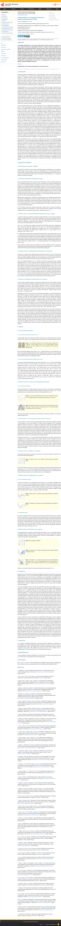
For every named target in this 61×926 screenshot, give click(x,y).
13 (59, 105)
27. (18, 830)
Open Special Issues (5, 36)
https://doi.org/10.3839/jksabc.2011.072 (25, 874)
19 (60, 118)
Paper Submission (5, 23)
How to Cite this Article (53, 19)
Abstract (50, 12)
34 (21, 323)
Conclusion (3, 55)
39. (18, 899)
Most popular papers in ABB (7, 28)
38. (18, 893)
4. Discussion (21, 571)
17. (18, 771)
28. (18, 836)
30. (18, 848)
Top (2, 43)
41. (18, 914)
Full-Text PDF (51, 13)
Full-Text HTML (52, 15)
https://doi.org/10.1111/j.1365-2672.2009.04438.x (40, 759)
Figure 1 (39, 351)
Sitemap (32, 921)
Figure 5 (31, 488)
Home (4, 9)
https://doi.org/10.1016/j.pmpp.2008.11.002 (34, 690)
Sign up (41, 924)
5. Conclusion (21, 640)
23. (18, 806)
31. (18, 852)
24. (18, 811)
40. (18, 906)
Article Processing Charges (6, 22)
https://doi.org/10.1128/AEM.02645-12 (35, 896)
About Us (48, 9)
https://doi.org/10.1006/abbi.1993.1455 (46, 909)
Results (2, 51)
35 (26, 575)
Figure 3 (56, 390)
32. (18, 857)
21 (54, 133)
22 (23, 140)
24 (25, 144)
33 (55, 306)
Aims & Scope (4, 17)
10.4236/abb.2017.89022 (22, 15)
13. (18, 744)
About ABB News (5, 31)
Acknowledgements (23, 652)
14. (18, 750)
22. (18, 800)
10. (18, 725)
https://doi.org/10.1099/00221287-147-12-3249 (44, 865)
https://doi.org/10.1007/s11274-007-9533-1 (36, 833)
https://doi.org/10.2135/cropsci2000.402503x (44, 858)
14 (21, 108)
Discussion (3, 53)
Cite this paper (22, 659)
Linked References (52, 18)
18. (18, 776)
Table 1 (29, 437)
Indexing (3, 14)
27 (45, 226)
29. (18, 842)
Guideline (3, 20)
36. (18, 883)
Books (22, 9)
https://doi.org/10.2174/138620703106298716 (26, 698)
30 (26, 262)
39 (59, 608)
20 (39, 127)
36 (50, 581)
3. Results (20, 326)
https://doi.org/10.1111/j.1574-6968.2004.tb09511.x (27, 747)
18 (52, 118)
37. (18, 887)
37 (42, 588)
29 (52, 258)
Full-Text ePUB (52, 16)
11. (18, 731)
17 (49, 115)
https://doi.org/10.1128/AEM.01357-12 (36, 728)
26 (24, 210)
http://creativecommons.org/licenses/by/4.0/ (26, 34)
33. (18, 863)
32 (41, 294)
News (39, 9)
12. (18, 737)
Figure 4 (25, 469)
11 (43, 97)
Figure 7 (52, 568)
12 (45, 97)
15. (18, 756)
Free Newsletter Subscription (7, 26)
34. (18, 870)
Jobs (57, 9)
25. (18, 817)
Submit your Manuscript (50, 924)
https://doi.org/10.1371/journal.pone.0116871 (41, 766)
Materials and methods (5, 49)
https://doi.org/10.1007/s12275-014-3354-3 (31, 814)
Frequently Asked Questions (7, 33)
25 (25, 146)
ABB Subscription (5, 25)
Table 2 (35, 525)
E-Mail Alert (4, 924)
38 (26, 597)
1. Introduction (22, 71)
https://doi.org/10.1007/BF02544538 (24, 753)
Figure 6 (49, 532)
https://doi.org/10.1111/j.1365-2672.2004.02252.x (45, 704)
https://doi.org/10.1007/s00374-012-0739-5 (42, 683)
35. (18, 877)
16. (18, 763)
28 (52, 246)
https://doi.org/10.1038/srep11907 (24, 845)
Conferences (31, 9)
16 (36, 112)
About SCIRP (28, 921)
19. (18, 782)
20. (18, 788)
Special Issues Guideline (6, 39)
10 (38, 95)
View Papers (4, 16)
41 (25, 611)
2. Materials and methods (24, 162)
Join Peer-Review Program (13, 924)
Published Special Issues (6, 38)
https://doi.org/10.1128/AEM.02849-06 (43, 902)
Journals (13, 9)
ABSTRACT (21, 42)
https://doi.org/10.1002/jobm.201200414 (30, 734)
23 (49, 140)
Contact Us (36, 921)
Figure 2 (48, 362)
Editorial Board (4, 19)
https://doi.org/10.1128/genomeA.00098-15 (26, 803)
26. (18, 823)
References (21, 667)
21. (18, 795)
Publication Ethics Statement (7, 30)
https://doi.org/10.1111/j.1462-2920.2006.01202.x (37, 711)
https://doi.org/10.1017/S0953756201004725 (45, 671)
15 (23, 625)
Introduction (3, 47)
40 (23, 611)
